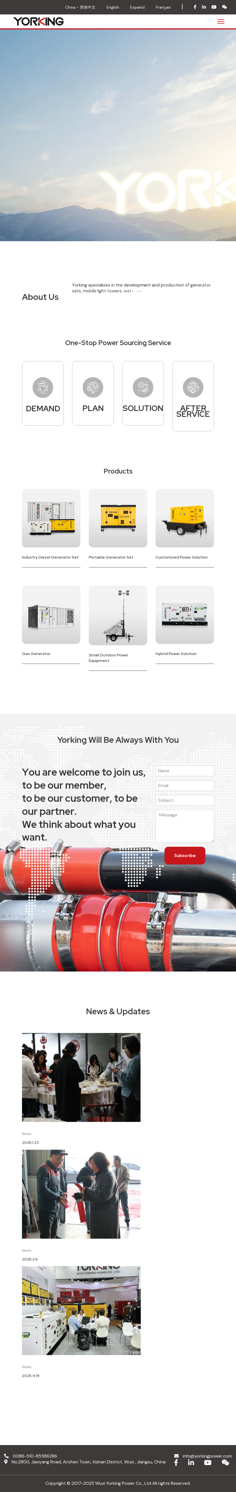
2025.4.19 (31, 1380)
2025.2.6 (30, 1264)
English (113, 7)
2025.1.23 (30, 1147)
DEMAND (43, 409)
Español (137, 7)
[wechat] (224, 7)
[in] (204, 7)
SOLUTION (143, 408)
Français (163, 7)
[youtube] (214, 7)
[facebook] (195, 7)
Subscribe (185, 855)
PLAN (93, 408)
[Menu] (220, 21)
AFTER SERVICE (193, 411)
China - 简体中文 (80, 7)
